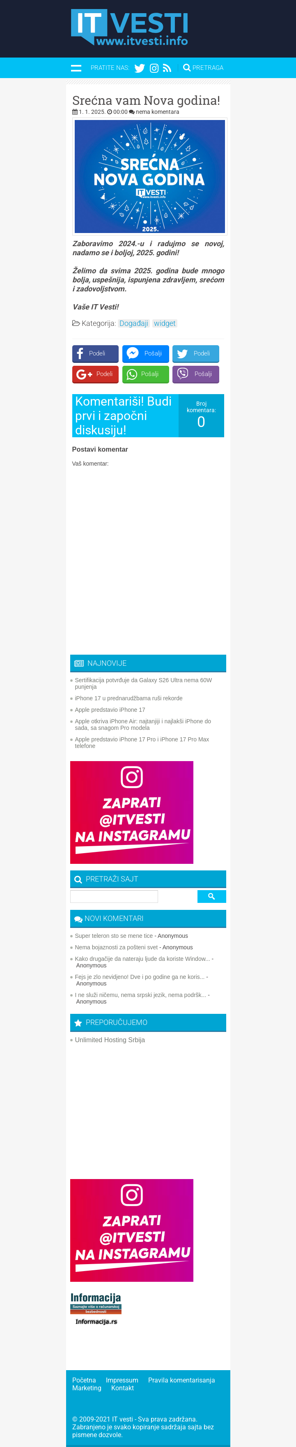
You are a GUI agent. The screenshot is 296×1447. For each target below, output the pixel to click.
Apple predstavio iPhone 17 (110, 709)
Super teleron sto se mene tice (114, 935)
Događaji (133, 323)
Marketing (86, 1388)
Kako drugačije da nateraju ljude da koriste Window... (142, 958)
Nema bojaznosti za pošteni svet (116, 947)
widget (165, 323)
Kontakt (122, 1388)
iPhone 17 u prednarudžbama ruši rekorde (129, 698)
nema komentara (157, 111)
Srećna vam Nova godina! (146, 100)
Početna (84, 1380)
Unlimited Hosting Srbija (110, 1039)
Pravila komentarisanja (181, 1380)
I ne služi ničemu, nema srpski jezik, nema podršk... (141, 995)
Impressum (122, 1380)
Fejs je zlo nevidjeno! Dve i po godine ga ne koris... (140, 977)
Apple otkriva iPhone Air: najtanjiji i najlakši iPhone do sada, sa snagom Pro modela (143, 724)
